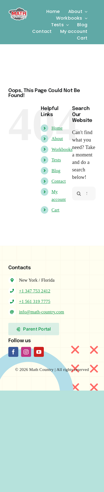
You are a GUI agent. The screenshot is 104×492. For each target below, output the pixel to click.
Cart (56, 210)
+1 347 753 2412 (34, 291)
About (57, 138)
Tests (56, 160)
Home (57, 128)
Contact (59, 181)
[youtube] (39, 352)
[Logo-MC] (17, 7)
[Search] (79, 193)
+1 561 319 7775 (34, 301)
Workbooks (62, 149)
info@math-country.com (41, 312)
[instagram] (26, 352)
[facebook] (13, 352)
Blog (56, 170)
